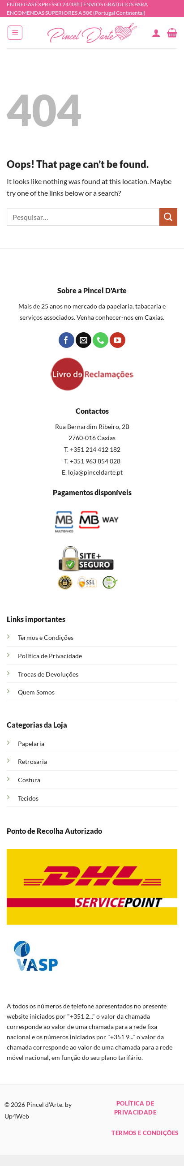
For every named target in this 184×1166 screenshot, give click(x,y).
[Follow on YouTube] (117, 340)
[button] (15, 33)
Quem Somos (36, 692)
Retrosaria (32, 761)
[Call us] (100, 340)
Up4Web (16, 1116)
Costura (29, 780)
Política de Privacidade (50, 656)
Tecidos (28, 798)
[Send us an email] (83, 340)
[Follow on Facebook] (66, 340)
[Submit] (168, 217)
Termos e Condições (45, 637)
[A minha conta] (156, 33)
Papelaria (31, 743)
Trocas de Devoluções (48, 674)
